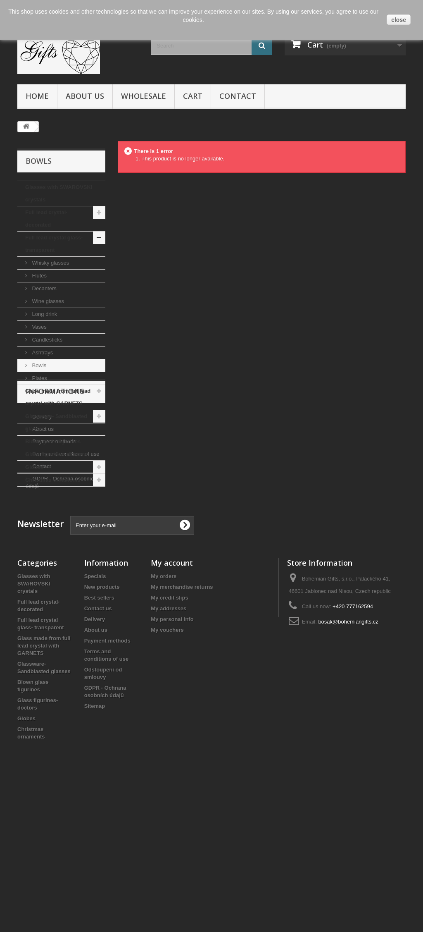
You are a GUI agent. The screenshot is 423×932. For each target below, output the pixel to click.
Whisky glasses (50, 263)
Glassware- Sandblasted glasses (56, 422)
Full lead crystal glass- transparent (54, 243)
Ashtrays (42, 352)
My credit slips (169, 741)
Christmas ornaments (53, 480)
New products (102, 730)
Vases (39, 327)
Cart (192, 96)
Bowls (38, 365)
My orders (163, 719)
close (398, 20)
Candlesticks (46, 340)
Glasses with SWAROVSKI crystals (59, 193)
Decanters (44, 288)
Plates (39, 378)
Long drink (44, 314)
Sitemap (94, 849)
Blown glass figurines (53, 441)
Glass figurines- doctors (56, 454)
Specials (95, 719)
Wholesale (143, 96)
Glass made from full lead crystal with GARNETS (57, 397)
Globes (34, 467)
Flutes (39, 275)
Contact (237, 96)
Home (37, 96)
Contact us (98, 751)
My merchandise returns (182, 730)
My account (172, 706)
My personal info (172, 762)
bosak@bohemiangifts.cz (348, 765)
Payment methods (53, 558)
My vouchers (167, 773)
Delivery (41, 534)
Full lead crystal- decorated (46, 218)
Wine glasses (47, 301)
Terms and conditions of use (65, 571)
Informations (55, 511)
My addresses (168, 751)
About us (85, 96)
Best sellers (99, 741)
